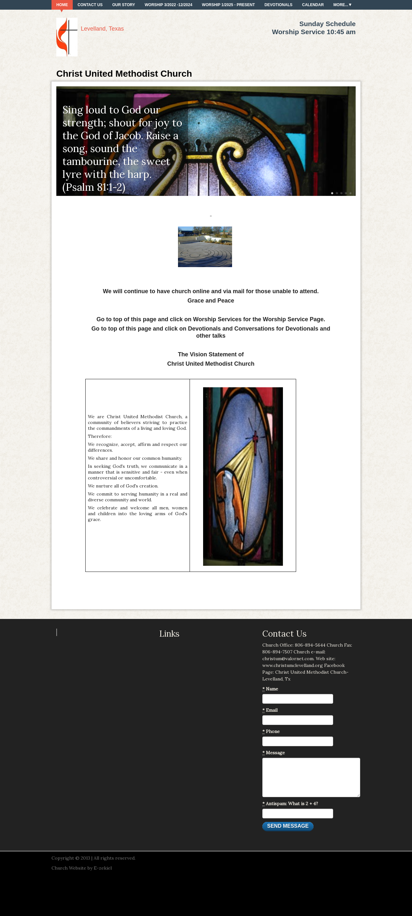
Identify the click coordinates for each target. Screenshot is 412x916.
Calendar (313, 5)
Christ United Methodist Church (124, 74)
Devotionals (279, 5)
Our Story (123, 5)
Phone (271, 731)
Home (62, 5)
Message (273, 753)
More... (340, 5)
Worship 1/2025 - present (228, 5)
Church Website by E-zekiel (82, 868)
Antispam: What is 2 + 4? (290, 804)
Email (269, 710)
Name (270, 689)
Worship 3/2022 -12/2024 (168, 5)
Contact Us (90, 5)
